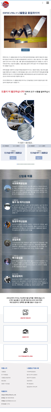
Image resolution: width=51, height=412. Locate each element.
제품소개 (4, 368)
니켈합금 (3, 371)
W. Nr (14, 146)
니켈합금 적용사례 (33, 368)
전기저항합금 (4, 374)
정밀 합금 (3, 380)
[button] (17, 164)
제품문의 (4, 391)
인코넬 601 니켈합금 (39, 153)
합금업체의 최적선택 (32, 386)
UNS (4, 146)
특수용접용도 (30, 383)
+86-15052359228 (9, 397)
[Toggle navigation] (47, 2)
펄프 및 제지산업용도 (32, 374)
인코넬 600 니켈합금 (13, 153)
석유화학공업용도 (31, 371)
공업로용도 (29, 380)
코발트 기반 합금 (5, 383)
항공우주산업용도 (31, 377)
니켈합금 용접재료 (5, 377)
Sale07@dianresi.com (10, 400)
